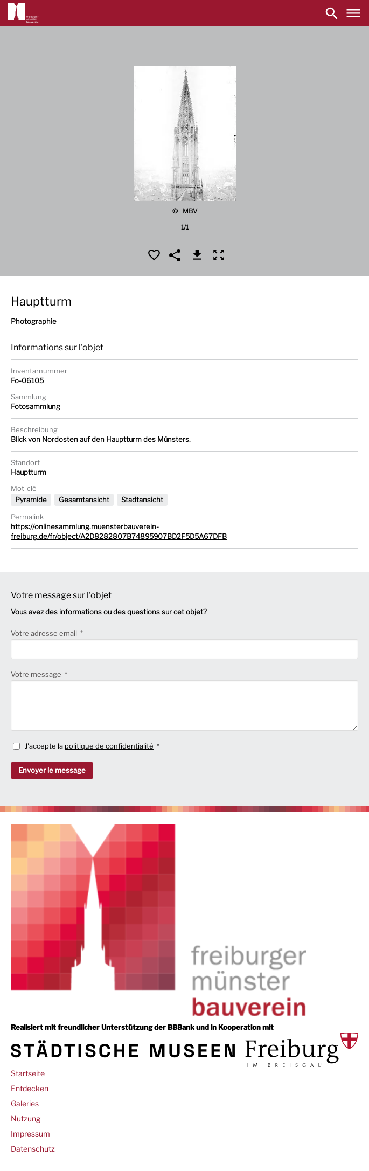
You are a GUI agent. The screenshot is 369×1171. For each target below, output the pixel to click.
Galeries (25, 1103)
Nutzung (25, 1118)
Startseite (28, 1073)
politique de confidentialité (109, 746)
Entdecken (29, 1088)
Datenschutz (33, 1148)
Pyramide (31, 499)
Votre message (37, 674)
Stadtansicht (142, 499)
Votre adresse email (45, 633)
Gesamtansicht (84, 499)
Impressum (30, 1133)
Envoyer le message (52, 770)
